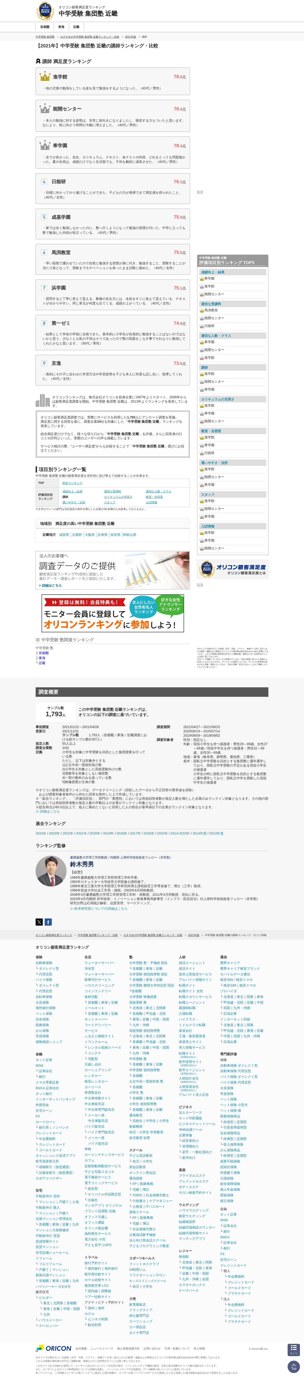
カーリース (93, 1087)
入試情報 (151, 502)
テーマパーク (189, 1290)
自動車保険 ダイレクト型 (239, 1065)
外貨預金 (42, 1105)
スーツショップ (140, 1321)
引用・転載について (177, 1348)
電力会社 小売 (95, 1239)
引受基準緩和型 (235, 1127)
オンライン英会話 (142, 1173)
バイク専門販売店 (101, 1132)
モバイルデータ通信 (235, 974)
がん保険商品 (230, 1150)
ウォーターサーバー (99, 963)
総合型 (93, 1188)
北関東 (58, 1303)
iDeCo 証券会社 (47, 1088)
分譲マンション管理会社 (54, 1219)
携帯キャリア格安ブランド (240, 968)
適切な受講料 (112, 491)
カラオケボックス (192, 1285)
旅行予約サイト (96, 1263)
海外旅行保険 (46, 1008)
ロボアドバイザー (49, 1178)
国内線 (93, 1291)
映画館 (184, 1256)
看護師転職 (187, 1008)
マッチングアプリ (192, 1238)
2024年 (41, 833)
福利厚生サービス (98, 1233)
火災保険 (42, 1002)
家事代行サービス (98, 980)
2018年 (122, 833)
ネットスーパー (96, 1019)
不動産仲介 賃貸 (48, 1236)
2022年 (68, 833)
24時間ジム (137, 1269)
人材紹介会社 (189, 1079)
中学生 (151, 1121)
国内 (91, 1308)
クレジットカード (49, 1133)
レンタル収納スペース (104, 1047)
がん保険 (42, 1031)
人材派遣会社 (189, 1088)
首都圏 (44, 653)
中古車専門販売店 (101, 1109)
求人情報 (199, 1348)
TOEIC (138, 1195)
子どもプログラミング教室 (149, 1246)
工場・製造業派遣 (192, 1036)
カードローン (46, 1122)
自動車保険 (44, 963)
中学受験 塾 (138, 1059)
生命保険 (42, 1019)
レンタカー (93, 1076)
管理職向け (190, 1146)
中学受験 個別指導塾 (144, 1070)
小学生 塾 (136, 1092)
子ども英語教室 (140, 1155)
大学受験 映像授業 (143, 997)
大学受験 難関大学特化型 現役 (151, 985)
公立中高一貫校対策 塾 (146, 1081)
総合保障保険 (230, 1184)
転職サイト (187, 985)
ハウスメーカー (50, 1320)
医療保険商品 (230, 1116)
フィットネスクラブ (144, 1264)
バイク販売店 (94, 1126)
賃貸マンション (47, 1247)
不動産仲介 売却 (48, 1196)
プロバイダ (228, 991)
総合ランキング (72, 483)
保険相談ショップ (49, 1042)
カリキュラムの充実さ (118, 497)
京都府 (77, 535)
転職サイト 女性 (191, 991)
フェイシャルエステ (194, 1181)
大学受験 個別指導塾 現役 (148, 974)
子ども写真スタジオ (99, 1172)
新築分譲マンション (51, 1275)
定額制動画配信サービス (103, 1166)
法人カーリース (190, 1112)
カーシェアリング (98, 1070)
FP (135, 1184)
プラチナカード (239, 1293)
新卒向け (188, 1158)
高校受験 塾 (138, 1002)
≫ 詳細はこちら (48, 811)
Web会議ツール (190, 1129)
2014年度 (200, 833)
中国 (260, 1002)
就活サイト (187, 968)
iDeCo (224, 1237)
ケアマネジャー (160, 1201)
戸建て (64, 1202)
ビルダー (45, 1297)
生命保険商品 (230, 1133)
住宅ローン (44, 1110)
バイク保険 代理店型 (235, 1082)
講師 (204, 367)
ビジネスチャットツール (197, 1124)
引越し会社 (93, 1064)
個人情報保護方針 (128, 1348)
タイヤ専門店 (139, 1333)
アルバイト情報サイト (195, 980)
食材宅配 (91, 997)
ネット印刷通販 (190, 1118)
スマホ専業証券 (47, 1082)
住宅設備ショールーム (52, 1252)
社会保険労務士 (157, 1195)
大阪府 (90, 535)
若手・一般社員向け (197, 1152)
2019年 (108, 833)
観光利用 (94, 1325)
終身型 (228, 1122)
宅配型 (93, 1059)
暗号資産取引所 (47, 1161)
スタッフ (109, 502)
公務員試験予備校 (142, 1235)
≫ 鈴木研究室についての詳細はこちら (99, 908)
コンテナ (94, 1053)
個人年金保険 (230, 1189)
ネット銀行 (44, 1094)
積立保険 (226, 1201)
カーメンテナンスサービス (104, 1155)
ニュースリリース (101, 1348)
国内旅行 (94, 1268)
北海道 (137, 1008)
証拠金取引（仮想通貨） (57, 1173)
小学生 (164, 1121)
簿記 (145, 1189)
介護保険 (226, 1178)
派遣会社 (185, 1031)
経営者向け (190, 1141)
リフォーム (44, 1258)
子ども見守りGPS (98, 1245)
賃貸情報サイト (47, 1241)
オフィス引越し (96, 1217)
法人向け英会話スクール (147, 1240)
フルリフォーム (50, 1264)
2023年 (54, 833)
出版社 (93, 1200)
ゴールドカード (50, 1150)
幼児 (136, 1161)
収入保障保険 (233, 1144)
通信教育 (135, 1115)
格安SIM (229, 985)
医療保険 (42, 1025)
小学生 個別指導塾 (143, 1104)
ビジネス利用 (98, 1319)
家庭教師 (135, 1126)
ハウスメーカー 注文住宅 (53, 1286)
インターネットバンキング (56, 1099)
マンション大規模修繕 (52, 1230)
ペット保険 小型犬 (234, 1105)
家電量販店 (137, 1304)
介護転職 (185, 1013)
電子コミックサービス (101, 1183)
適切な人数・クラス (158, 491)
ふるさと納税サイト (99, 1036)
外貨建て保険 (230, 1173)
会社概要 (81, 1348)
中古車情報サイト (98, 1098)
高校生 (137, 1121)
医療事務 (146, 1184)
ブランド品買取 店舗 (100, 1211)
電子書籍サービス (98, 1177)
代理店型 (45, 974)
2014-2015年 (180, 833)
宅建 (136, 1189)
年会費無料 (47, 1139)
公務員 (137, 1206)
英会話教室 (137, 1167)
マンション (47, 1202)
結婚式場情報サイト (194, 1233)
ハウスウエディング (194, 1210)
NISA (39, 1065)
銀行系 (44, 1127)
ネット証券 (44, 1060)
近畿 (42, 663)
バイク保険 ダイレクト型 (239, 1077)
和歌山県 (129, 535)
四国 (226, 1008)
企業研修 (185, 1135)
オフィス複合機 (96, 1228)
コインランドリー (98, 991)
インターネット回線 (235, 1019)
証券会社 (45, 1071)
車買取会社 (93, 1092)
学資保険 (42, 1036)
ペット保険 (44, 1013)
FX (38, 1116)
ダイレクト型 (49, 968)
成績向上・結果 (72, 491)
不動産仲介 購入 (48, 1207)
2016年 (149, 833)
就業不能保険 (230, 1161)
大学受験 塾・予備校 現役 (148, 963)
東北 (46, 1303)
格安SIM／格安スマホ (236, 980)
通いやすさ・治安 (73, 502)
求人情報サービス (192, 1047)
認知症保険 (228, 1167)
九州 (75, 1224)
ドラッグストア (140, 1310)
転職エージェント (192, 1002)
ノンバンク (60, 1127)
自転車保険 (44, 997)
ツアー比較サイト (98, 1297)
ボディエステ (189, 1187)
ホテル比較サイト (98, 1280)
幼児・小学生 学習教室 (146, 1132)
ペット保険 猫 (230, 1110)
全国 (205, 1279)
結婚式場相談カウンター (197, 1227)
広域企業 (230, 1013)
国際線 (106, 1291)
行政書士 (139, 1201)
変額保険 (226, 1195)
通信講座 (135, 1178)
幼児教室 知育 (139, 1138)
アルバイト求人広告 (194, 1095)
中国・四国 (71, 1309)
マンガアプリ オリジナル (103, 1205)
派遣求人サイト (190, 1042)
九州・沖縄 (141, 1025)
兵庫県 (103, 535)
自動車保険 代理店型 (235, 1071)
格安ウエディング (192, 1216)
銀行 (42, 1077)
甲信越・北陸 (156, 1013)
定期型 (242, 1122)
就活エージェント (192, 963)
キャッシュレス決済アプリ (56, 1155)
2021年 (81, 833)
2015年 (162, 833)
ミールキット (94, 1008)
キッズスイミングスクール (147, 1281)
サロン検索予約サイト (195, 1192)
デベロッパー (49, 1326)
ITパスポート (155, 1206)
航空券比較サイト (98, 1274)
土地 (75, 1202)
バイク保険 (44, 980)
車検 (88, 1149)
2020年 (95, 833)
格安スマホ (247, 985)
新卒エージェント (192, 1071)
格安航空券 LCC (97, 1285)
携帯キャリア (230, 963)
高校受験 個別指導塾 (144, 1031)
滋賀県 (64, 535)
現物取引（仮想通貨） (55, 1167)
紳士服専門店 (139, 1315)
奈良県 (115, 535)
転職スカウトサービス (195, 997)
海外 (101, 1308)
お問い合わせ (152, 1348)
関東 (208, 1262)
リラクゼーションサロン (147, 1275)
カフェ (90, 1160)
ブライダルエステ (192, 1175)
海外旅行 (111, 1268)
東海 (42, 658)
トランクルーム (96, 1042)
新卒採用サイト (190, 1063)
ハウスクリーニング (99, 985)
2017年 (135, 833)
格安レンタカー (96, 1081)
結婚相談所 (187, 1222)
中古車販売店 (94, 1104)
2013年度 (216, 833)
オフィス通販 (94, 1222)
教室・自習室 (154, 497)
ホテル (90, 1314)
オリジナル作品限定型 (104, 1194)
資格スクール (139, 1212)
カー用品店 (137, 1327)
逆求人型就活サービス (195, 974)
